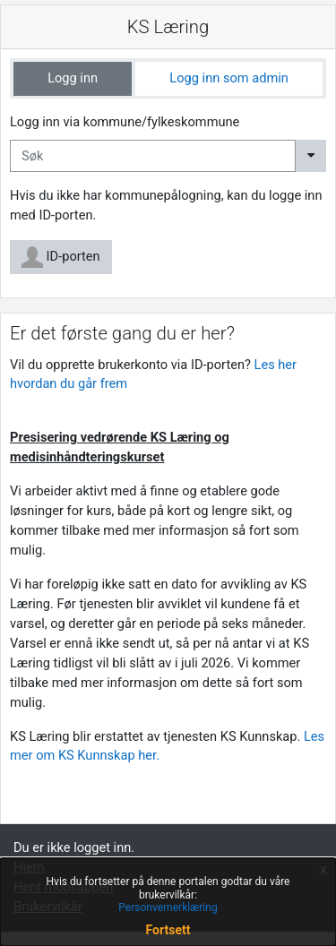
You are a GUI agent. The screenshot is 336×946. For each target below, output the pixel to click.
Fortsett (168, 930)
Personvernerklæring (167, 907)
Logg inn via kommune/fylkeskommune (124, 122)
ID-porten (61, 257)
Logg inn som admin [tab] (228, 78)
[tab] (73, 79)
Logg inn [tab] (72, 78)
